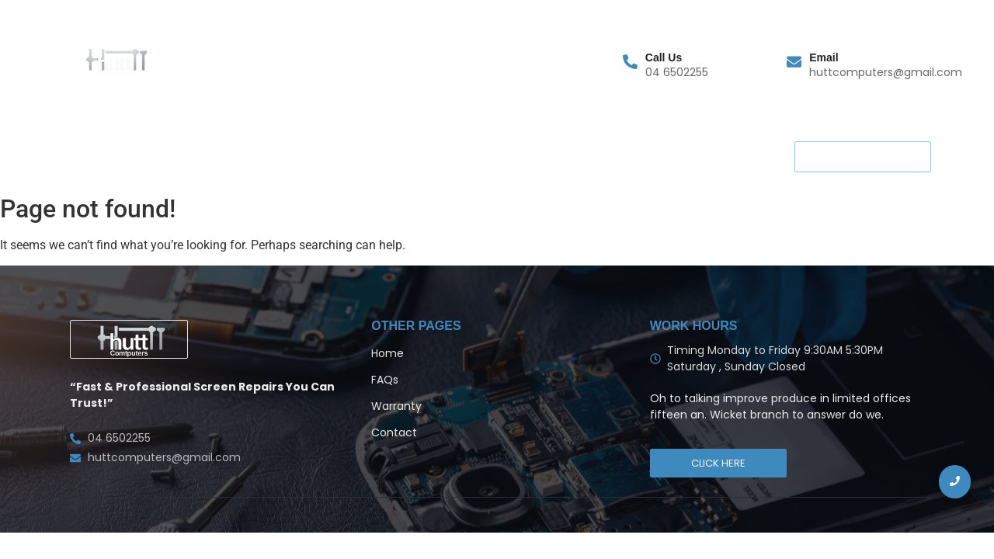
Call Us (663, 57)
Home (85, 156)
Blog (500, 156)
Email (823, 57)
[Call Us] (630, 62)
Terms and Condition (401, 156)
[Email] (794, 62)
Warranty (155, 156)
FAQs (223, 156)
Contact (289, 156)
